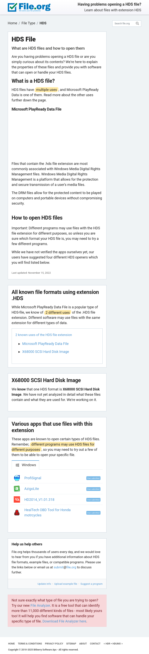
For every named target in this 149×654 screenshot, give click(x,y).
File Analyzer (40, 605)
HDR (108, 643)
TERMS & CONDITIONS (30, 643)
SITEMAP (71, 643)
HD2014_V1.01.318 (39, 500)
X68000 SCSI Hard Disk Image (45, 352)
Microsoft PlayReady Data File (45, 344)
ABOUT (83, 643)
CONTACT (95, 643)
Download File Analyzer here (64, 621)
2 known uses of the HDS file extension (44, 335)
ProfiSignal (32, 478)
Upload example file (65, 583)
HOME (11, 643)
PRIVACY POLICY (54, 643)
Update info (44, 583)
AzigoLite (31, 489)
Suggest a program (92, 583)
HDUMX (117, 643)
